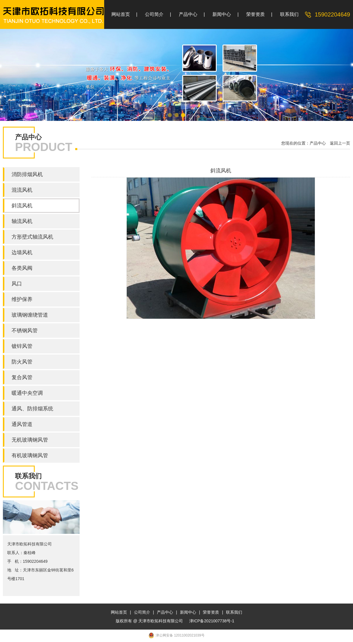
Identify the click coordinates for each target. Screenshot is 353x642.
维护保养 (22, 299)
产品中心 (188, 14)
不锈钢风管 (25, 330)
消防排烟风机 (27, 174)
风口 (17, 284)
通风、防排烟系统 (32, 409)
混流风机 (22, 190)
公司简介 (154, 14)
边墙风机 (22, 252)
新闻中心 (221, 14)
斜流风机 (22, 206)
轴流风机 (22, 221)
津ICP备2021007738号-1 (211, 621)
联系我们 (289, 14)
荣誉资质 (255, 14)
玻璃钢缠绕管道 (30, 315)
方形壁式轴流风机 (32, 237)
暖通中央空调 (27, 393)
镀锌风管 (22, 346)
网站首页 (120, 14)
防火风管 (22, 362)
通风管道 (22, 424)
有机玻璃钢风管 (30, 455)
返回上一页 (340, 143)
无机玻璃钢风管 (30, 440)
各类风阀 (22, 268)
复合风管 (22, 377)
